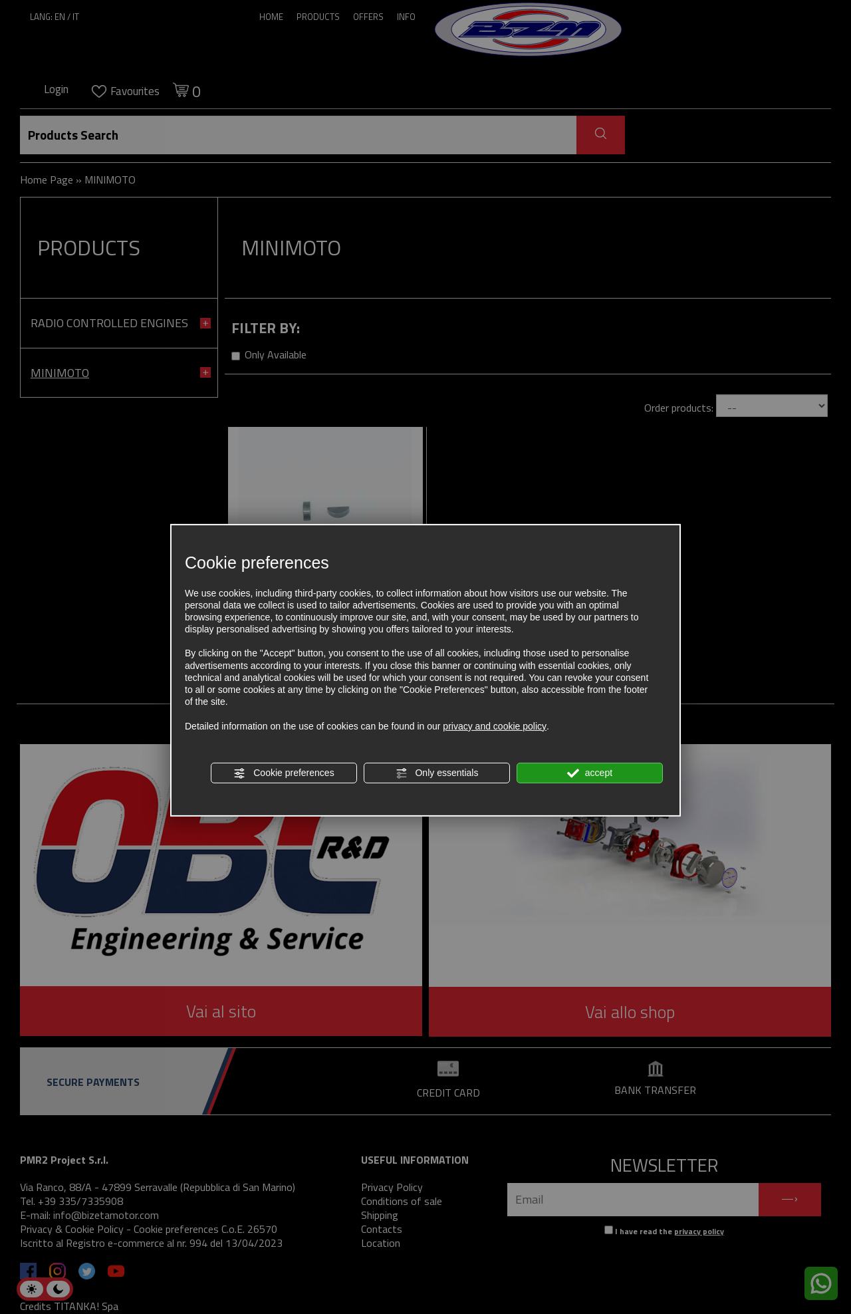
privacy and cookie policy (495, 725)
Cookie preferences (283, 773)
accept (589, 773)
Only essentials (437, 773)
